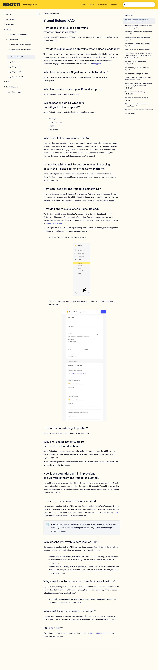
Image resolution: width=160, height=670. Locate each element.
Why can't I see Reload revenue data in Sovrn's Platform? (138, 105)
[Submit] (125, 5)
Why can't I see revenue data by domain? (139, 110)
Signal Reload (13, 40)
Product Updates (12, 87)
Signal (8, 29)
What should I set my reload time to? (137, 50)
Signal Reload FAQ (17, 57)
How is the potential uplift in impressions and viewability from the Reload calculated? (138, 85)
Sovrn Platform (102, 5)
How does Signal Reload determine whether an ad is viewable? (136, 21)
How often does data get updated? (137, 74)
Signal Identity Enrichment (18, 77)
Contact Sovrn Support (14, 92)
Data (8, 82)
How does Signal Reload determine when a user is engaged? (138, 27)
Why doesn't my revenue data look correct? (136, 99)
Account (9, 14)
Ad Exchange (10, 19)
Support (91, 5)
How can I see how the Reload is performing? (135, 63)
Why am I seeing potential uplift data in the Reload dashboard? (138, 78)
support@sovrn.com (54, 223)
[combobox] (139, 4)
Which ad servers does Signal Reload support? (137, 39)
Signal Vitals (13, 62)
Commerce (10, 24)
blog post (97, 63)
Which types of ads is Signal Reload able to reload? (138, 33)
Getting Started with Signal (18, 34)
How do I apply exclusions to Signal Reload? (137, 69)
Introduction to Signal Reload (21, 45)
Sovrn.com (113, 5)
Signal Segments (14, 67)
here (116, 512)
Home (84, 5)
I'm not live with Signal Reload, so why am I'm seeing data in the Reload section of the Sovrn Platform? (139, 55)
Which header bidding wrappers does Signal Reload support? (137, 45)
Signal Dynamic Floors (16, 72)
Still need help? (130, 113)
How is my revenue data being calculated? (135, 93)
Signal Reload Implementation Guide (21, 51)
